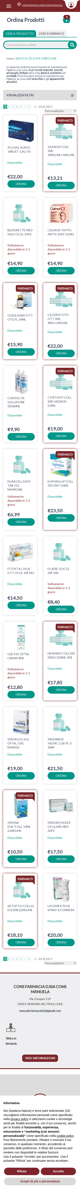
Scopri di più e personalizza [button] (40, 1181)
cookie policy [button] (65, 1135)
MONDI (10, 58)
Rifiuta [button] (21, 1171)
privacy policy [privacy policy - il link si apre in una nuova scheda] (19, 1119)
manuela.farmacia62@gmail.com (40, 1004)
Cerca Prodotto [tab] (20, 33)
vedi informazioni (40, 1052)
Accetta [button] (58, 1171)
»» (28, 106)
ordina (21, 184)
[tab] (51, 33)
